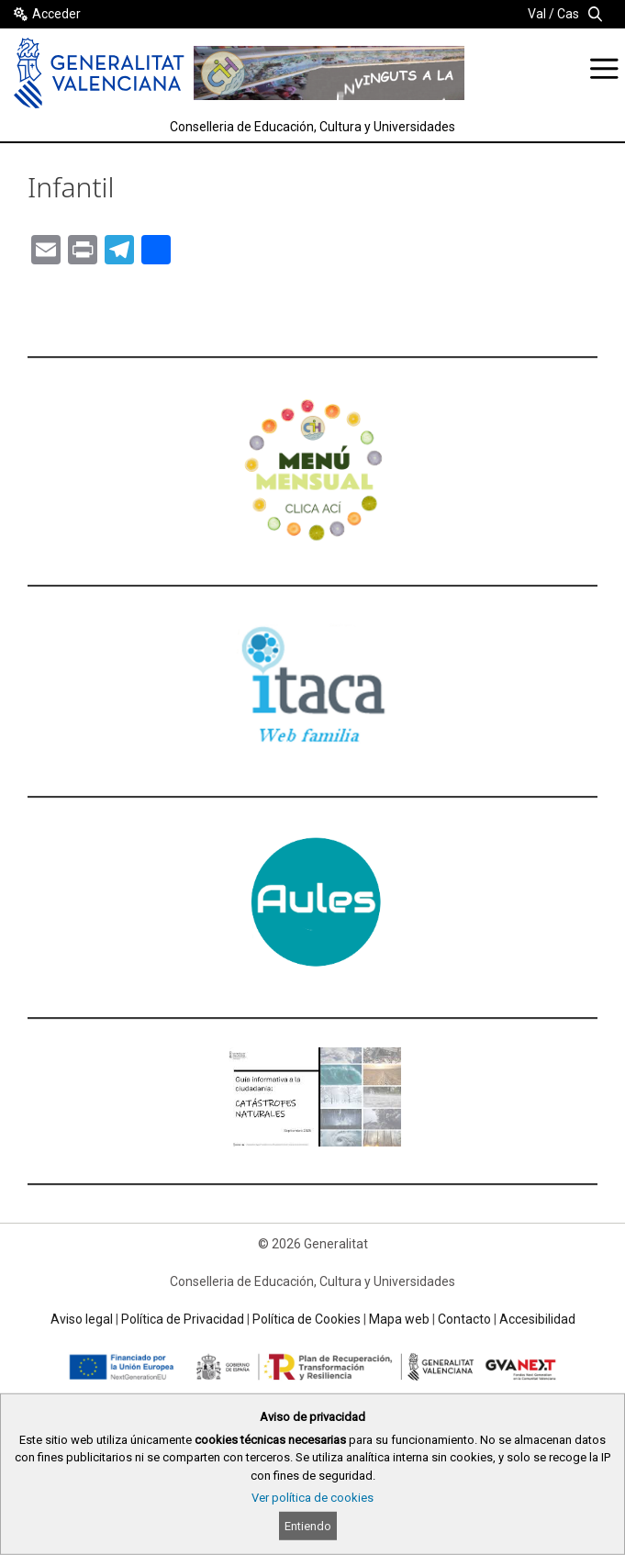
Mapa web (399, 1319)
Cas (568, 13)
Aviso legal (81, 1319)
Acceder (56, 13)
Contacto (464, 1319)
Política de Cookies (306, 1319)
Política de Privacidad (182, 1319)
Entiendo (308, 1526)
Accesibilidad (537, 1319)
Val (537, 13)
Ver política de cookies (312, 1498)
